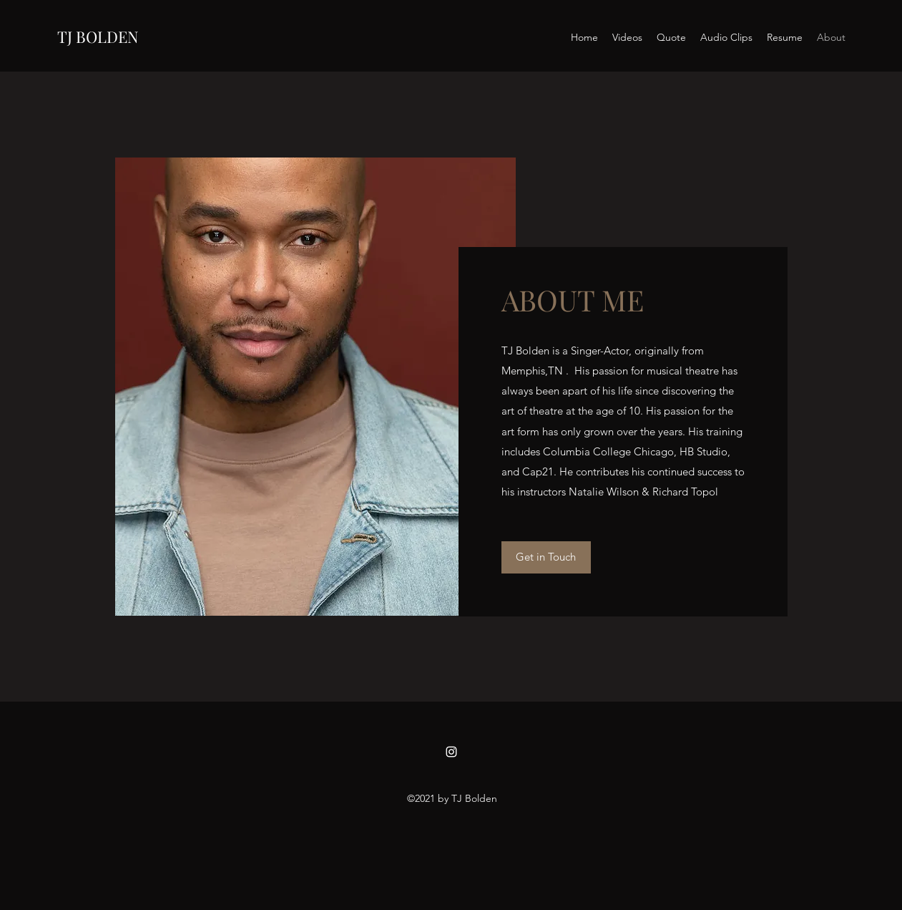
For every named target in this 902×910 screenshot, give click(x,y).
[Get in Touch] (546, 557)
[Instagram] (451, 752)
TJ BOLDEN (98, 36)
